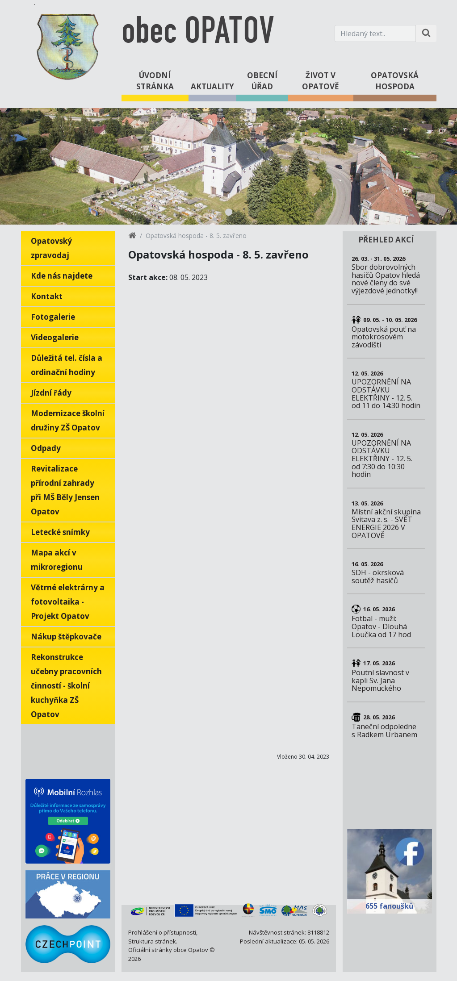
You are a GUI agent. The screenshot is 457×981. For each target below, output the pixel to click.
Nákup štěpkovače (66, 636)
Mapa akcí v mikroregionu (57, 559)
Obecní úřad (262, 81)
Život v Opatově (320, 81)
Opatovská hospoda (395, 81)
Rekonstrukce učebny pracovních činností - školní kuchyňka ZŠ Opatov (66, 685)
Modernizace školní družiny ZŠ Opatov (68, 420)
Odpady (46, 448)
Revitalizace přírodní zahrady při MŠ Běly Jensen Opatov (65, 490)
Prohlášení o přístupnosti (162, 932)
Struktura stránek (152, 941)
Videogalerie (55, 337)
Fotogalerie (53, 317)
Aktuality (212, 86)
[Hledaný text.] (375, 33)
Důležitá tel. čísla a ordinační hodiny (66, 365)
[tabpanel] (228, 166)
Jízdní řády (51, 393)
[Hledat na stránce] (426, 33)
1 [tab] (228, 212)
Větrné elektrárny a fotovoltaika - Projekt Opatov (68, 601)
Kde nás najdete (61, 276)
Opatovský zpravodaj (51, 248)
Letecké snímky (60, 532)
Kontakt (47, 296)
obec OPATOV (198, 33)
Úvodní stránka (155, 81)
